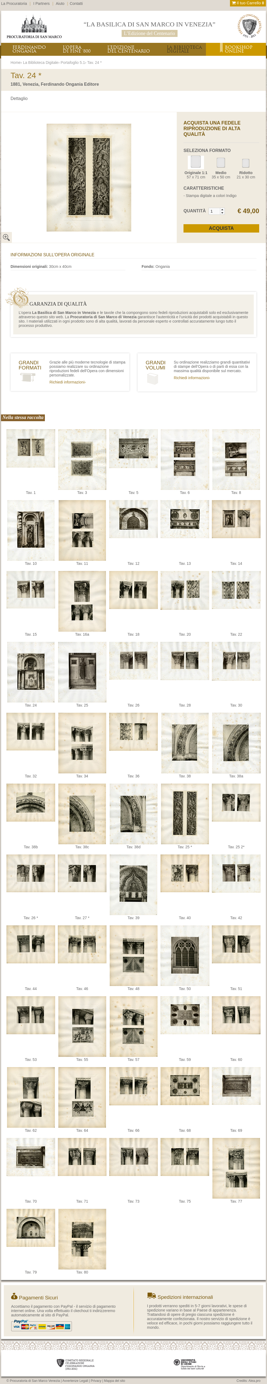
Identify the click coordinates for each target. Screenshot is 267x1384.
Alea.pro (254, 1381)
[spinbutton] (215, 211)
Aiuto (60, 3)
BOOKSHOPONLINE (238, 49)
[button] (222, 209)
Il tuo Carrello (248, 3)
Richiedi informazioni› (67, 382)
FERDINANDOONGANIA (29, 49)
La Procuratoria (14, 3)
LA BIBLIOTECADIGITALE (184, 49)
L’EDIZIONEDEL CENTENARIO (128, 49)
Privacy (96, 1381)
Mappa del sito (114, 1381)
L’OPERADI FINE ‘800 (77, 49)
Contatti (76, 3)
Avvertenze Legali (75, 1381)
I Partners (41, 3)
